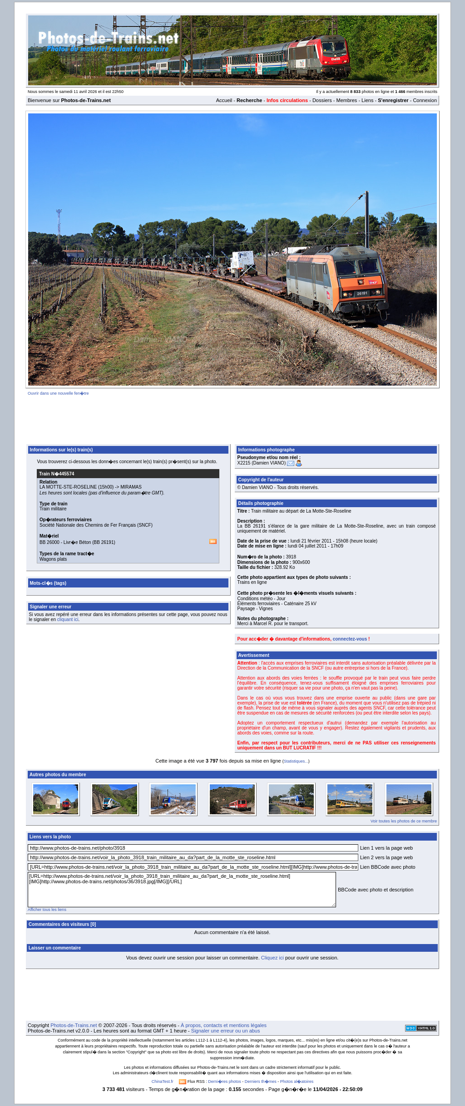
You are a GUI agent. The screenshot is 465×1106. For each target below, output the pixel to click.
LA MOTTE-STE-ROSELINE (68, 486)
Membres (346, 100)
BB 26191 (104, 542)
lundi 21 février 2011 (311, 540)
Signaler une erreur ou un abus (225, 1030)
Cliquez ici (272, 957)
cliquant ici (68, 619)
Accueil (224, 100)
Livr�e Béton (77, 542)
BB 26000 (49, 542)
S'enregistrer (393, 100)
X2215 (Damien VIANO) (261, 462)
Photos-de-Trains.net (73, 1025)
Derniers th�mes (261, 1081)
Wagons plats (53, 559)
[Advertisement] (232, 418)
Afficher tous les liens (47, 909)
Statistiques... (296, 761)
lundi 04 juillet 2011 (307, 545)
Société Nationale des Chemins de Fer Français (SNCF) (96, 525)
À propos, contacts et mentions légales (224, 1025)
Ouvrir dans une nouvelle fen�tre (58, 393)
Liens (367, 100)
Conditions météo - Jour (261, 598)
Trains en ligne (252, 582)
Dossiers (322, 100)
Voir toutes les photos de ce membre (404, 821)
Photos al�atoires (297, 1081)
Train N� (56, 473)
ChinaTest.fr (162, 1081)
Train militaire (53, 508)
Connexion (425, 100)
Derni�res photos (224, 1081)
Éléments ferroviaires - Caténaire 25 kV (277, 603)
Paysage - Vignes (255, 608)
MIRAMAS (131, 486)
